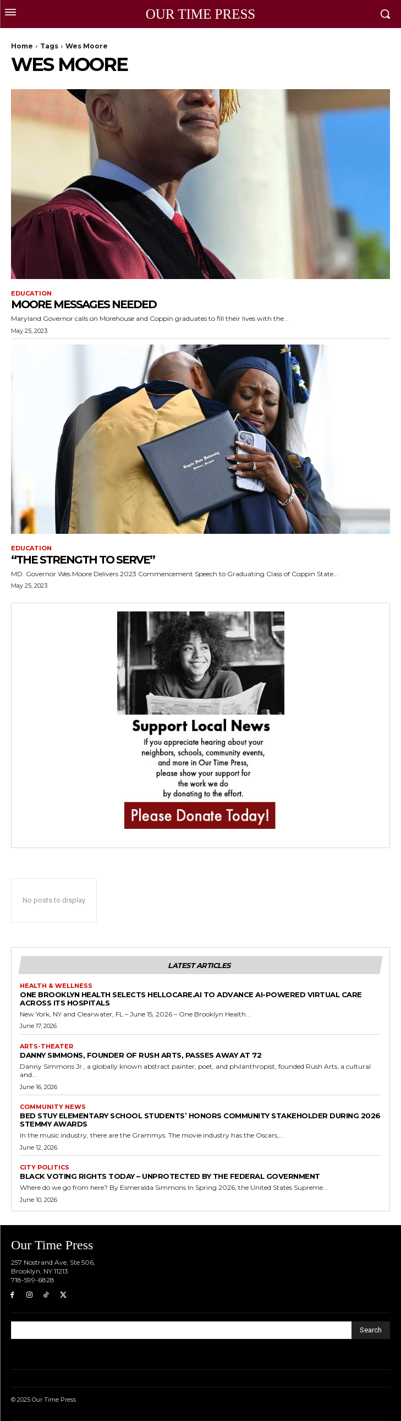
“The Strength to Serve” (83, 559)
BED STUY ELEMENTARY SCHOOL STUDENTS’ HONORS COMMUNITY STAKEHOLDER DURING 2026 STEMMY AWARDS (200, 1119)
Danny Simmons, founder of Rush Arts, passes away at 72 (140, 1055)
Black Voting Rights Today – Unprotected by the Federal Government (170, 1176)
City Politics (44, 1167)
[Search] (370, 1330)
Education (31, 293)
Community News (53, 1107)
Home (22, 46)
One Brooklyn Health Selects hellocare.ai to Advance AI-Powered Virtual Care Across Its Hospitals (191, 998)
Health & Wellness (56, 986)
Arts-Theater (46, 1046)
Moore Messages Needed (83, 304)
